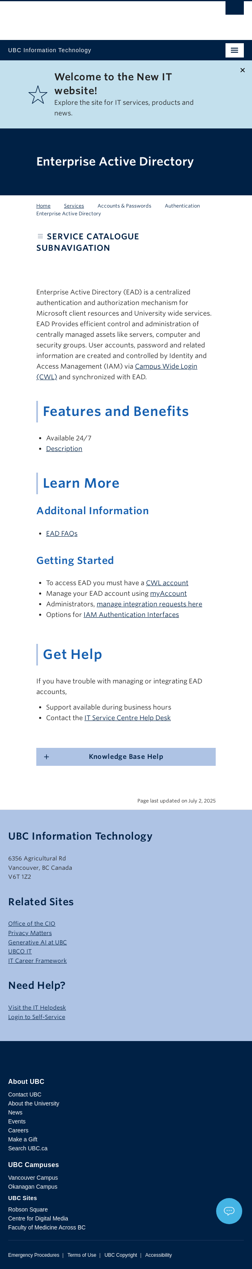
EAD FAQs (61, 533)
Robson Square (28, 1209)
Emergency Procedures (33, 1255)
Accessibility (158, 1255)
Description (64, 449)
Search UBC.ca (27, 1148)
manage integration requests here (149, 604)
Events (17, 1121)
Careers (18, 1130)
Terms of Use (81, 1255)
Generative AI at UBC (37, 942)
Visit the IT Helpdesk (37, 1007)
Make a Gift (23, 1139)
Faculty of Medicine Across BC (47, 1227)
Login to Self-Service (36, 1017)
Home (43, 206)
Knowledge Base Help (126, 757)
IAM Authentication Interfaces (131, 615)
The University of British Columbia (90, 16)
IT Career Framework (37, 960)
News (15, 1112)
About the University (33, 1103)
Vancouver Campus (33, 1177)
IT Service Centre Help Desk (127, 718)
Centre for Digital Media (38, 1218)
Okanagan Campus (32, 1186)
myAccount (168, 593)
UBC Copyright (120, 1255)
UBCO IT (20, 951)
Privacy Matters (30, 933)
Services (74, 206)
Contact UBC (25, 1094)
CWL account (167, 583)
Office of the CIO (31, 923)
